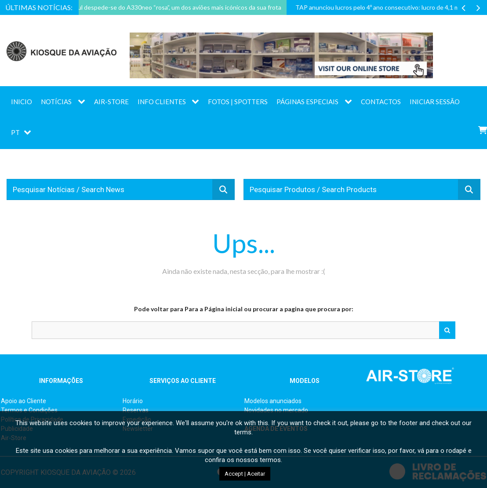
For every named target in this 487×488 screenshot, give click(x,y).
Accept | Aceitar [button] (245, 473)
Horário (133, 400)
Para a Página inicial (214, 309)
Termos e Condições (29, 410)
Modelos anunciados (273, 400)
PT (15, 132)
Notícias (56, 102)
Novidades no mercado (276, 410)
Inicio (21, 102)
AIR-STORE (111, 102)
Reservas (136, 410)
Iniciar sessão (435, 102)
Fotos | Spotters (238, 102)
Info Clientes (162, 102)
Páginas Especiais (307, 102)
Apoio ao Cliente (23, 400)
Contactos (381, 102)
